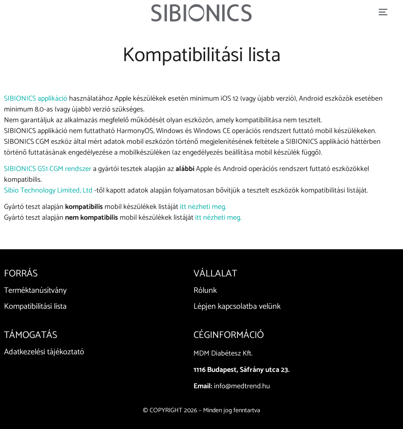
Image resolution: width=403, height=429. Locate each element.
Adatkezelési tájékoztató (44, 352)
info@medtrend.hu (242, 386)
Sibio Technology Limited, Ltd (48, 191)
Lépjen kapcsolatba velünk (237, 306)
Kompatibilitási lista (35, 306)
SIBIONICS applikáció (35, 99)
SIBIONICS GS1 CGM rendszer (47, 169)
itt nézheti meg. (203, 207)
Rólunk (205, 290)
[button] (382, 12)
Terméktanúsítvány (35, 290)
